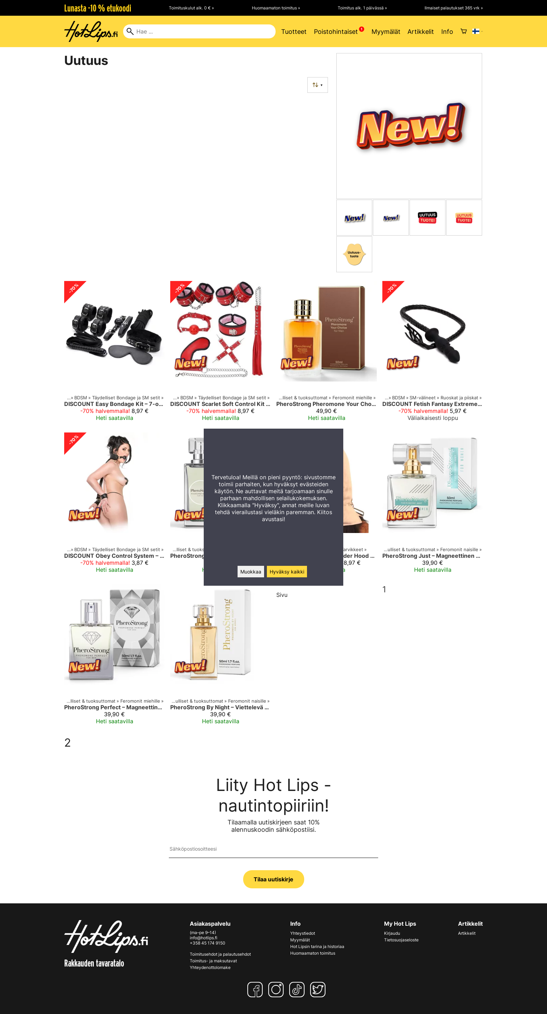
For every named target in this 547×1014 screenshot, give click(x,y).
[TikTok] (298, 989)
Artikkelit (420, 31)
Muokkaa (250, 572)
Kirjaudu (392, 933)
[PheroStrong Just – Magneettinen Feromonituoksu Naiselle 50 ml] (432, 505)
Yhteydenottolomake (210, 967)
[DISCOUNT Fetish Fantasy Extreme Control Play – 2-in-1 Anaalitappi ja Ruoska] (432, 354)
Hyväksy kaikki (287, 572)
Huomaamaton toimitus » (276, 7)
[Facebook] (256, 989)
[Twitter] (319, 989)
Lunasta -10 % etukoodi (97, 8)
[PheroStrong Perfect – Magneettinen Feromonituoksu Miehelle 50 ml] (114, 657)
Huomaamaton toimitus (312, 953)
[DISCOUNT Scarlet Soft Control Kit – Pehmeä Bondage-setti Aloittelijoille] (220, 354)
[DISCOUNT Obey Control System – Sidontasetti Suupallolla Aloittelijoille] (114, 505)
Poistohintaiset (336, 31)
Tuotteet (294, 31)
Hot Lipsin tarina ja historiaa (317, 946)
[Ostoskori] (463, 31)
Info (447, 31)
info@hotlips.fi (203, 937)
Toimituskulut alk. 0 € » (191, 7)
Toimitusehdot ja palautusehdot (220, 954)
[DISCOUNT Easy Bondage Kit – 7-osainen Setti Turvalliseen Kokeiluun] (114, 354)
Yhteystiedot (302, 933)
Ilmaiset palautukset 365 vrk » (454, 7)
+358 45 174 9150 (207, 943)
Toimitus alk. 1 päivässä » (362, 7)
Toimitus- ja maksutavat (213, 960)
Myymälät (386, 31)
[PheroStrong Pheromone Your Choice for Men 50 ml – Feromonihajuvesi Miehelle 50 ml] (326, 354)
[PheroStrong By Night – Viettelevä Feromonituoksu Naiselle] (220, 657)
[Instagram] (277, 989)
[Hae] (199, 31)
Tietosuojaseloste (401, 939)
